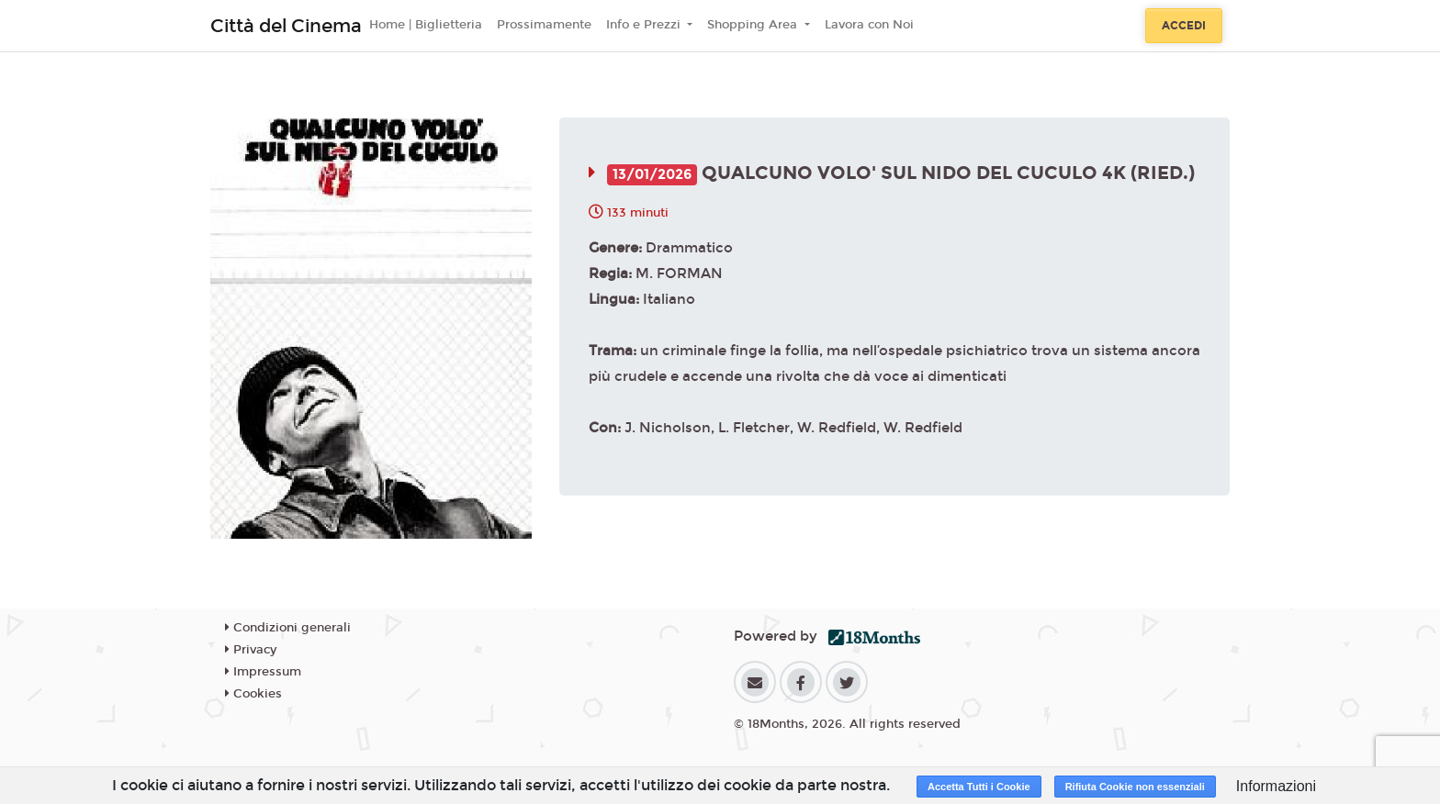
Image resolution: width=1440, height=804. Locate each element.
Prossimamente (544, 24)
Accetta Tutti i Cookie (979, 786)
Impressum (263, 671)
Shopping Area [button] (754, 24)
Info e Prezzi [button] (645, 24)
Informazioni (1276, 786)
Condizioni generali (288, 627)
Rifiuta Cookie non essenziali (1135, 786)
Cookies (253, 694)
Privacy (250, 649)
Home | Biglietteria (425, 24)
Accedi (1184, 25)
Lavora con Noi (869, 24)
